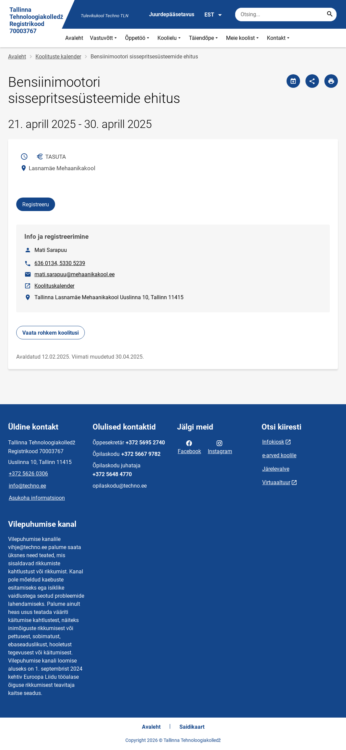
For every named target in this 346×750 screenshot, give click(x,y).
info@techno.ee (27, 486)
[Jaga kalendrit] (293, 81)
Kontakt (279, 38)
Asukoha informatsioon (37, 498)
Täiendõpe (204, 38)
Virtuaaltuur (276, 482)
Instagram (220, 447)
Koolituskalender (54, 285)
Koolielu (169, 38)
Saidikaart (191, 727)
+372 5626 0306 (28, 473)
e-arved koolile (279, 455)
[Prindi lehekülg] (331, 81)
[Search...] (330, 14)
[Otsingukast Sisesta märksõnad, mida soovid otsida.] (286, 14)
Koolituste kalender (58, 56)
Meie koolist (243, 38)
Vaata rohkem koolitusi (50, 333)
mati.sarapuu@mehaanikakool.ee (74, 274)
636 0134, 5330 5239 (59, 263)
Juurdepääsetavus (171, 14)
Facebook (189, 447)
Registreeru (35, 204)
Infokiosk (273, 442)
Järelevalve (275, 469)
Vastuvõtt (104, 38)
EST (213, 15)
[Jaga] (312, 81)
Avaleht (74, 38)
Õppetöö (138, 38)
